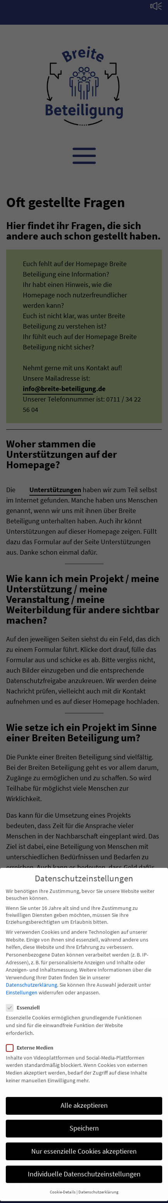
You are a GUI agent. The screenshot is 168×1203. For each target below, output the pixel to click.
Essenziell (25, 1001)
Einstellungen (21, 986)
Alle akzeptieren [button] (84, 1099)
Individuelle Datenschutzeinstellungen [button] (84, 1168)
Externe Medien (32, 1041)
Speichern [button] (84, 1122)
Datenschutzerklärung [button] (98, 1185)
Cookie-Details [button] (63, 1185)
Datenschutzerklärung (31, 978)
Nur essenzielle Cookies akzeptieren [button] (84, 1145)
